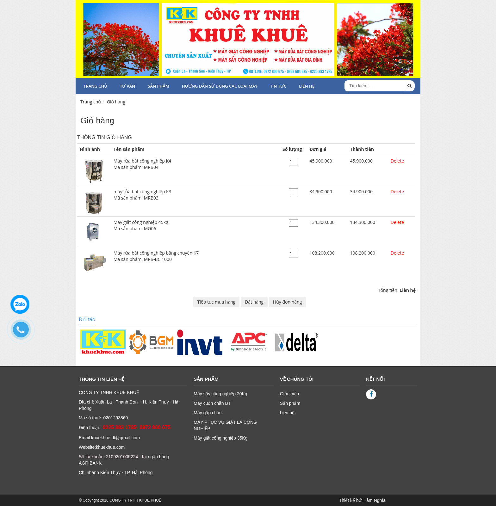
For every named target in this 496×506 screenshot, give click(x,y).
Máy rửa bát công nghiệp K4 (195, 164)
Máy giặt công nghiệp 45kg (195, 225)
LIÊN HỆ (306, 86)
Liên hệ (287, 412)
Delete (397, 161)
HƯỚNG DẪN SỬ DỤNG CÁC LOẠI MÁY (219, 86)
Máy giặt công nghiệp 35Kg (220, 438)
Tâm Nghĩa (375, 500)
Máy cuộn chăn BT (212, 403)
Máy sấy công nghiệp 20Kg (220, 393)
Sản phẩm (158, 86)
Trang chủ (95, 86)
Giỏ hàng (116, 102)
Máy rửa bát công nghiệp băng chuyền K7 (195, 256)
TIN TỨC (278, 86)
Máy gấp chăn (207, 412)
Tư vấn (127, 86)
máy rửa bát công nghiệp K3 (195, 194)
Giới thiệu (289, 393)
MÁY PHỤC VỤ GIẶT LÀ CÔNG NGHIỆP (225, 425)
